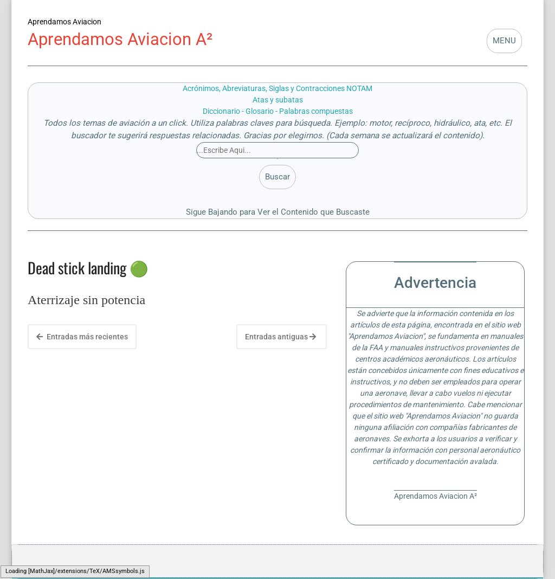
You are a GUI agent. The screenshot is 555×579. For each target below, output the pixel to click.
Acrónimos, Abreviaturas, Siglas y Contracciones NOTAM (277, 88)
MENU (504, 41)
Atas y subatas (278, 99)
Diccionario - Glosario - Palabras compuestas (278, 111)
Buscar (277, 177)
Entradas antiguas (280, 336)
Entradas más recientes (82, 336)
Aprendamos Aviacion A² (120, 39)
